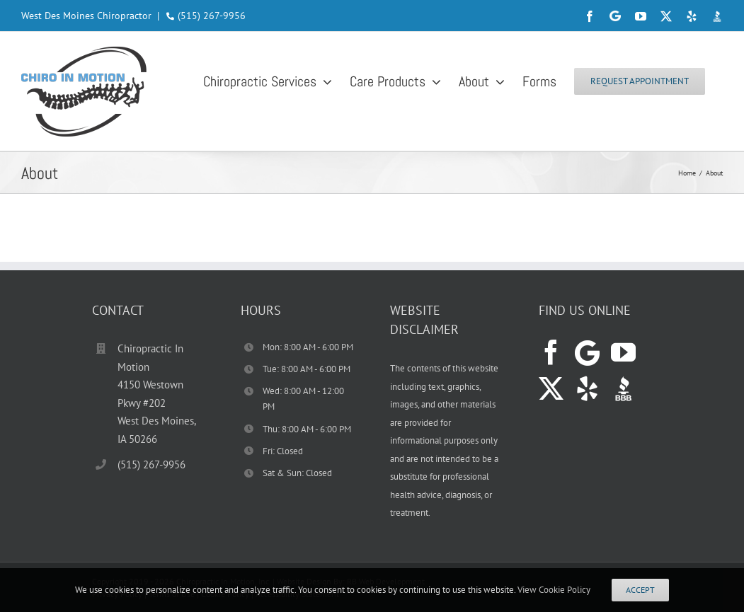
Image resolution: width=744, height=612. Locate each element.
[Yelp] (587, 388)
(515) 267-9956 (212, 15)
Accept (640, 589)
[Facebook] (551, 352)
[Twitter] (551, 388)
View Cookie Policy (553, 590)
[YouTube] (623, 352)
